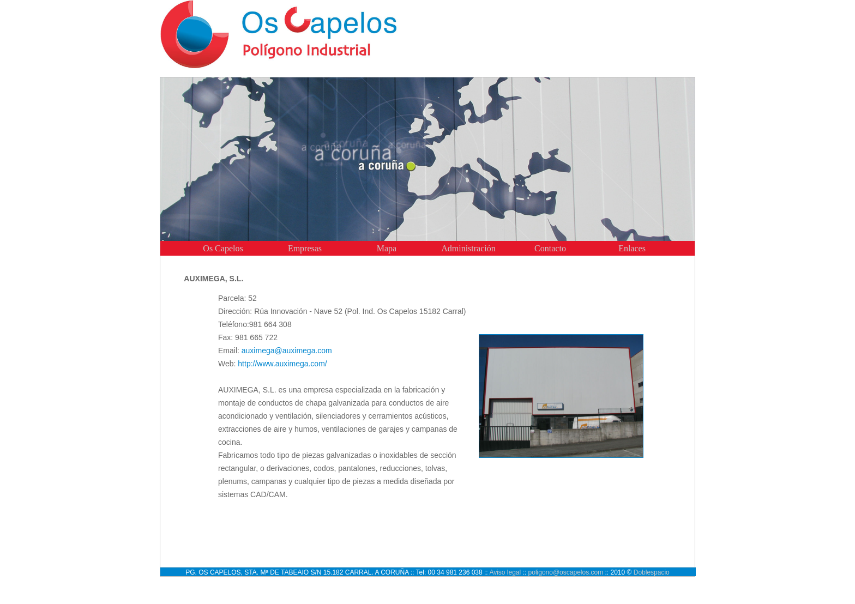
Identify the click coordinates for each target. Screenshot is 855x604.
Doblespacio (652, 572)
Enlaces (632, 248)
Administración (468, 248)
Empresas (305, 248)
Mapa (386, 248)
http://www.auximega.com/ (282, 363)
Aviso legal (505, 572)
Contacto (550, 248)
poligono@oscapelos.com (566, 572)
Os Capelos (223, 248)
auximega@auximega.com (287, 350)
